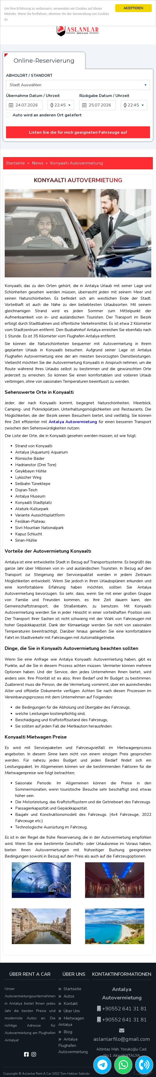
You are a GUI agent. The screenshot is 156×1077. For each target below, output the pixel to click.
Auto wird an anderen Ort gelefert (47, 115)
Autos (66, 996)
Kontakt (68, 1003)
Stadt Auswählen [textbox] (25, 85)
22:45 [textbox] (60, 105)
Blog (65, 1032)
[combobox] (78, 85)
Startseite (69, 989)
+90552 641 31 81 (122, 1008)
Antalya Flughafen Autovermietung (73, 1045)
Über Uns (69, 1011)
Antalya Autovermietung (73, 421)
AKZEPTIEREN (133, 8)
